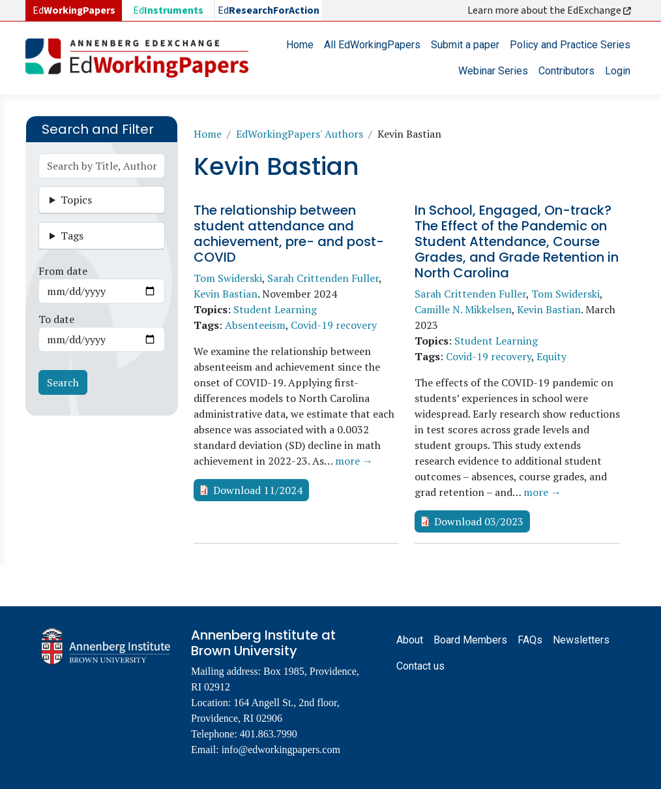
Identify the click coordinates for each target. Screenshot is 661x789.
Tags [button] (72, 235)
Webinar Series (493, 71)
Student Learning (275, 309)
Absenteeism (255, 325)
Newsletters (581, 640)
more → (354, 461)
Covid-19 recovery (334, 325)
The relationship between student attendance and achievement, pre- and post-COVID (289, 233)
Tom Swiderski (228, 278)
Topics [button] (76, 200)
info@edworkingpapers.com (281, 749)
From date (62, 271)
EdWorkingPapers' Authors (299, 134)
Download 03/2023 (478, 521)
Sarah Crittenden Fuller (323, 278)
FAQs (530, 640)
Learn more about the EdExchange (550, 10)
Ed (168, 10)
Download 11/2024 (257, 490)
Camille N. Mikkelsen (463, 309)
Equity (551, 356)
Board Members (470, 640)
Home (300, 45)
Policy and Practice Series (570, 45)
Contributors (566, 71)
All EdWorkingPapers (372, 45)
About (409, 640)
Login (617, 71)
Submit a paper (465, 45)
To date (56, 319)
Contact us (420, 666)
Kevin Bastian (225, 293)
